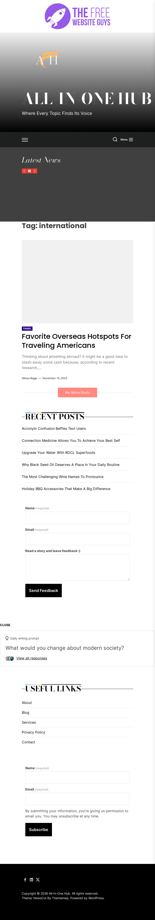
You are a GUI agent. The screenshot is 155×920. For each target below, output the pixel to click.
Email (36, 529)
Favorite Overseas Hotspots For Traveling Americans (73, 340)
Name (37, 508)
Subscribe (38, 829)
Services (29, 722)
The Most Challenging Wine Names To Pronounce (62, 476)
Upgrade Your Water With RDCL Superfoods (58, 452)
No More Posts (77, 392)
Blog (25, 712)
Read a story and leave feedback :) (52, 551)
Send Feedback (43, 590)
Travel (27, 328)
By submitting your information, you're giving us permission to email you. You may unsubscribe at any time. (76, 813)
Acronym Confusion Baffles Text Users (54, 428)
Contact (28, 742)
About (27, 702)
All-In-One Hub (87, 98)
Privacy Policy (33, 732)
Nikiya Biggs (29, 378)
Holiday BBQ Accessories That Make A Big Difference (66, 489)
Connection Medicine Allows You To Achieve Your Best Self (71, 440)
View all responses (31, 658)
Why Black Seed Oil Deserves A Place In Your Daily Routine (70, 464)
